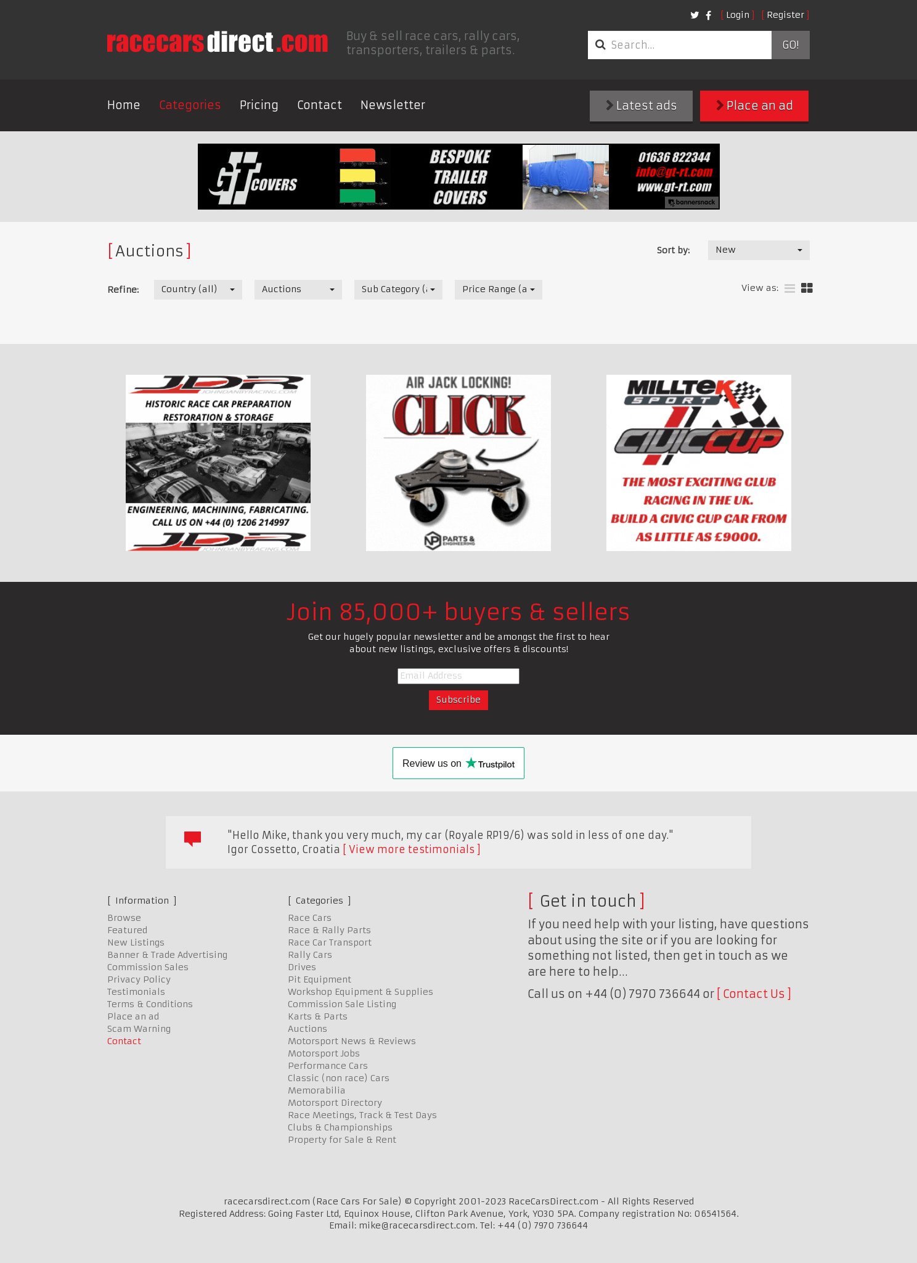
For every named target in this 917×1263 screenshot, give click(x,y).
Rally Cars (310, 954)
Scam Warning (139, 1028)
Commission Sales (148, 967)
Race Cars (310, 917)
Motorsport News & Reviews (352, 1041)
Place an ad (754, 106)
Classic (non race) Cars (338, 1078)
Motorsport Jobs (324, 1053)
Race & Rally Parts (329, 930)
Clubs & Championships (340, 1127)
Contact (319, 105)
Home (124, 105)
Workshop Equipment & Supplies (360, 991)
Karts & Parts (318, 1016)
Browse (124, 917)
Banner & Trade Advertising (167, 954)
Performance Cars (328, 1065)
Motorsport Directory (335, 1102)
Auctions (307, 1028)
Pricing (259, 105)
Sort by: (673, 250)
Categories (190, 105)
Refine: (123, 289)
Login (737, 14)
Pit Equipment (319, 979)
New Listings (136, 942)
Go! (790, 45)
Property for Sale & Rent (342, 1139)
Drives (302, 967)
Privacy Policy (139, 979)
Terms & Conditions (150, 1004)
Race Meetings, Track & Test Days (362, 1115)
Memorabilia (317, 1090)
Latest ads (641, 106)
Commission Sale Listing (342, 1004)
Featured (127, 930)
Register (785, 14)
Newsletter (393, 105)
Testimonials (136, 991)
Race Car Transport (330, 942)
